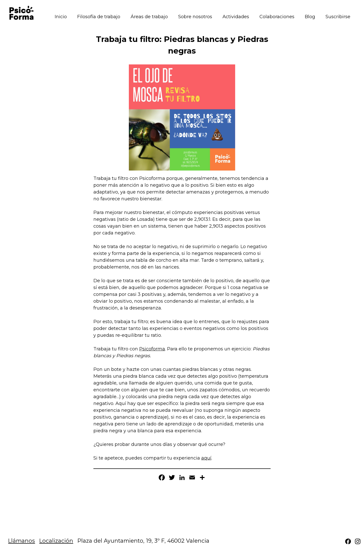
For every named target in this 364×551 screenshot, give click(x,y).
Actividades (236, 16)
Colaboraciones (276, 16)
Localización (56, 540)
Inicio (61, 16)
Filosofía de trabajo (98, 16)
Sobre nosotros (195, 16)
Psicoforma (152, 349)
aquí (206, 458)
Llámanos (21, 540)
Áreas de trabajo (149, 16)
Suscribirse (338, 16)
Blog (310, 16)
